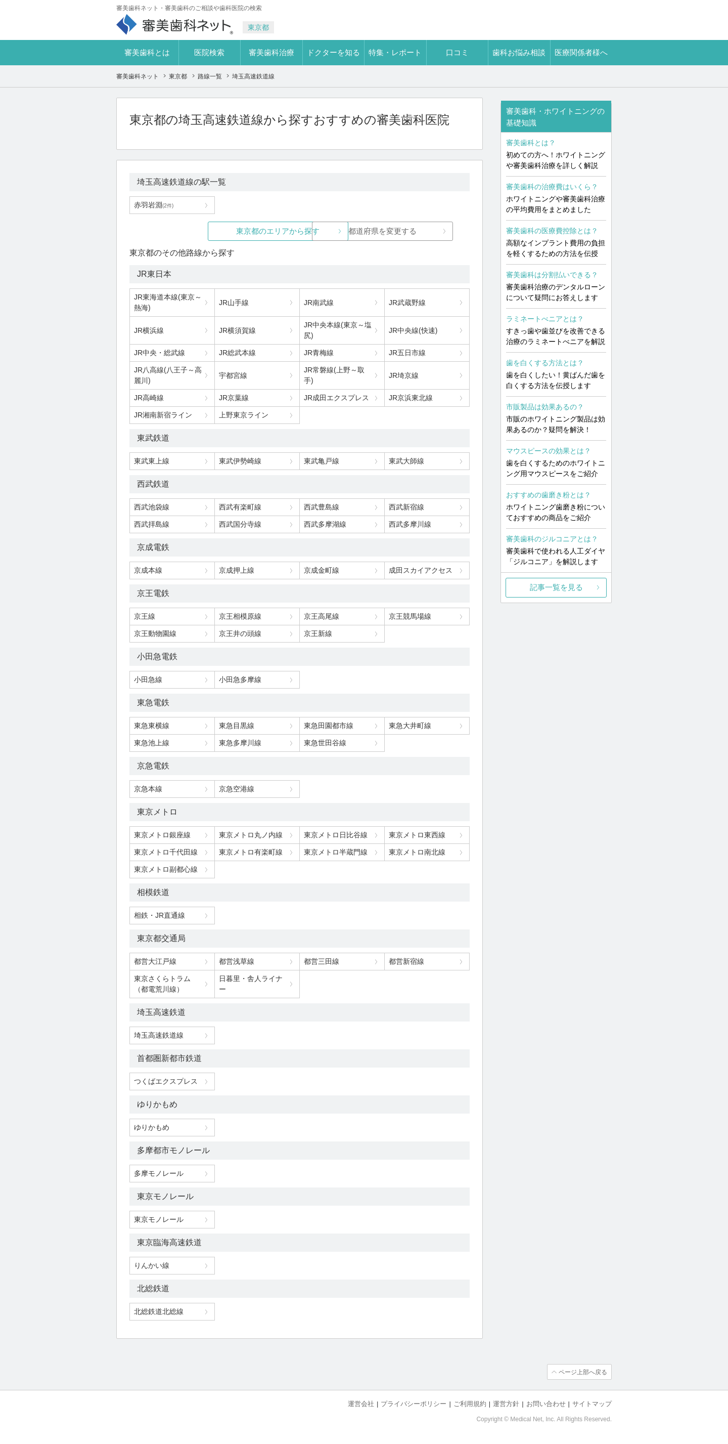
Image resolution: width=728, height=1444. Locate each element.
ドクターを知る (333, 52)
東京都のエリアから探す (223, 231)
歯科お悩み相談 (518, 52)
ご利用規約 (469, 1404)
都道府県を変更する (375, 231)
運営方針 (506, 1404)
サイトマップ (592, 1404)
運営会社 (361, 1404)
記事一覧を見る (556, 587)
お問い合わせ (546, 1404)
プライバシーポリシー (413, 1404)
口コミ (457, 52)
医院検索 (209, 52)
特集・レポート (395, 52)
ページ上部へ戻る (583, 1372)
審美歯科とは (147, 52)
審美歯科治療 (271, 52)
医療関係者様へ (581, 52)
